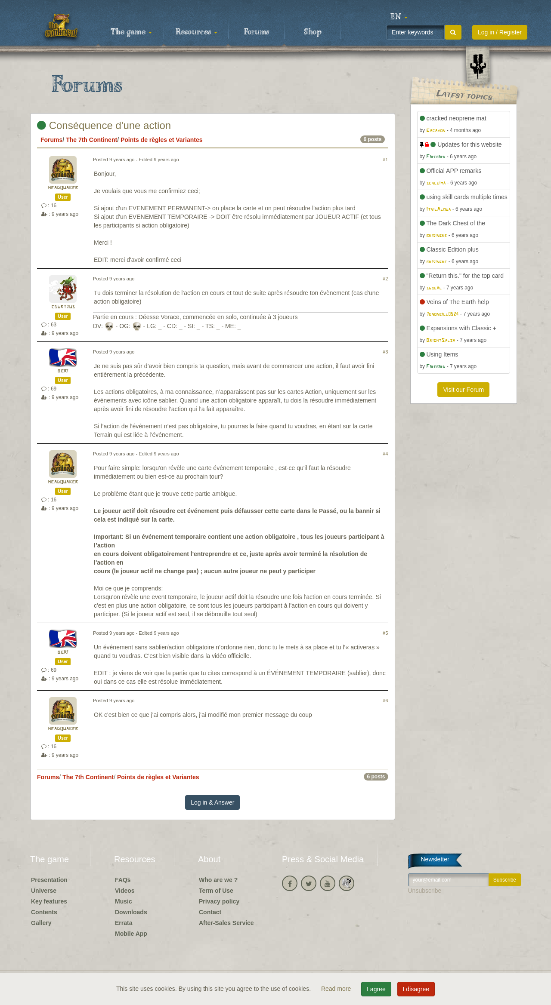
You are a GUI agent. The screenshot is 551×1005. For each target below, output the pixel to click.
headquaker (63, 187)
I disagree (416, 989)
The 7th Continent (91, 139)
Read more (337, 988)
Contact (210, 912)
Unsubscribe (425, 890)
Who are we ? (218, 879)
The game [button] (131, 32)
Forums (256, 32)
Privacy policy (219, 901)
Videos (125, 890)
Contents (44, 912)
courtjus (63, 307)
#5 (385, 633)
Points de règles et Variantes (162, 139)
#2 (385, 278)
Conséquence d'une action (104, 125)
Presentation (49, 879)
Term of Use (216, 890)
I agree (376, 989)
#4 (385, 453)
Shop (313, 32)
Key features (49, 901)
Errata (123, 922)
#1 (385, 159)
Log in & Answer (212, 802)
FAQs (123, 879)
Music (123, 901)
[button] (399, 17)
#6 (385, 700)
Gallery (41, 922)
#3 (385, 351)
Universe (43, 890)
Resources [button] (196, 32)
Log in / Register (500, 32)
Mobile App (131, 933)
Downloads (131, 912)
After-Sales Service (226, 922)
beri (62, 371)
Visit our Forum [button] (463, 389)
